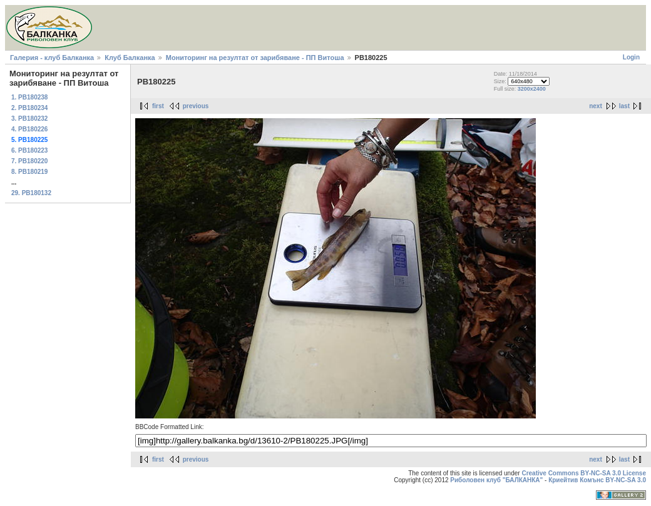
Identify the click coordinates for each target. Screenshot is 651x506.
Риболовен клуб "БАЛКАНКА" (496, 480)
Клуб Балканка (130, 57)
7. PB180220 (29, 161)
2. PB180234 (29, 107)
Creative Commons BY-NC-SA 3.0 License (583, 473)
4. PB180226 (29, 129)
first (158, 106)
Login (631, 57)
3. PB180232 (29, 118)
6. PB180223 (29, 150)
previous (196, 106)
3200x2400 (532, 89)
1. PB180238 (29, 97)
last (624, 106)
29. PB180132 (31, 193)
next (595, 106)
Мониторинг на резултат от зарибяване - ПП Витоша (255, 57)
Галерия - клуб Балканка (52, 57)
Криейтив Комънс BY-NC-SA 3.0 (597, 480)
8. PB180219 (29, 171)
